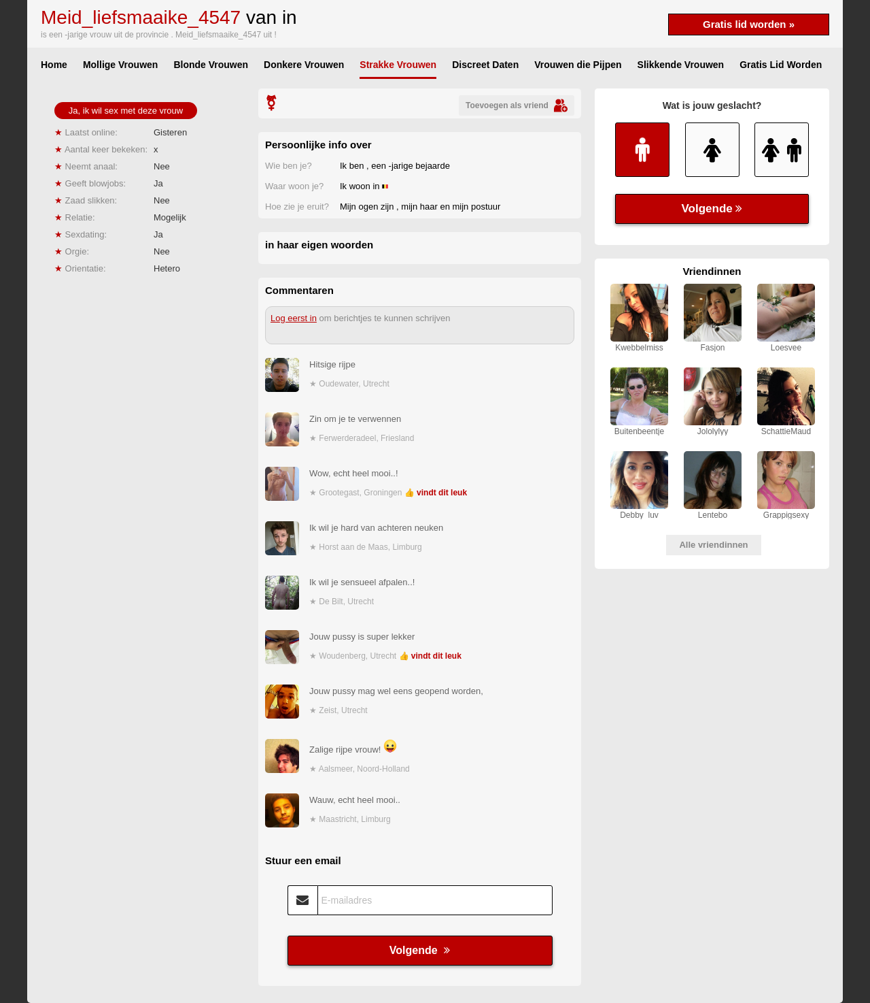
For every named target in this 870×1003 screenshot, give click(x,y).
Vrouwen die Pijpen (577, 64)
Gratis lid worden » (749, 24)
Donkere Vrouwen (304, 64)
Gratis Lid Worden (781, 64)
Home (54, 64)
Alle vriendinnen (713, 545)
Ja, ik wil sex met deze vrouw (126, 110)
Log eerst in (294, 318)
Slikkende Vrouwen (681, 64)
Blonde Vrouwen (210, 64)
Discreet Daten (485, 64)
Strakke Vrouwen (398, 64)
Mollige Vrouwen (120, 64)
